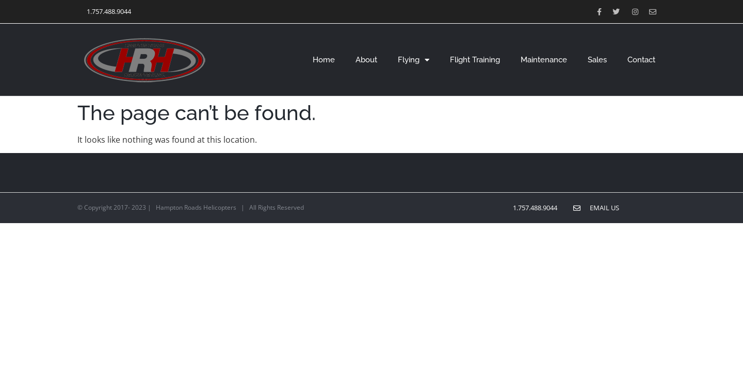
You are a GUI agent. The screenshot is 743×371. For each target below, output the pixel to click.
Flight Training (475, 59)
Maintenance (544, 59)
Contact (641, 59)
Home (324, 59)
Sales (597, 59)
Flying (413, 60)
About (366, 59)
